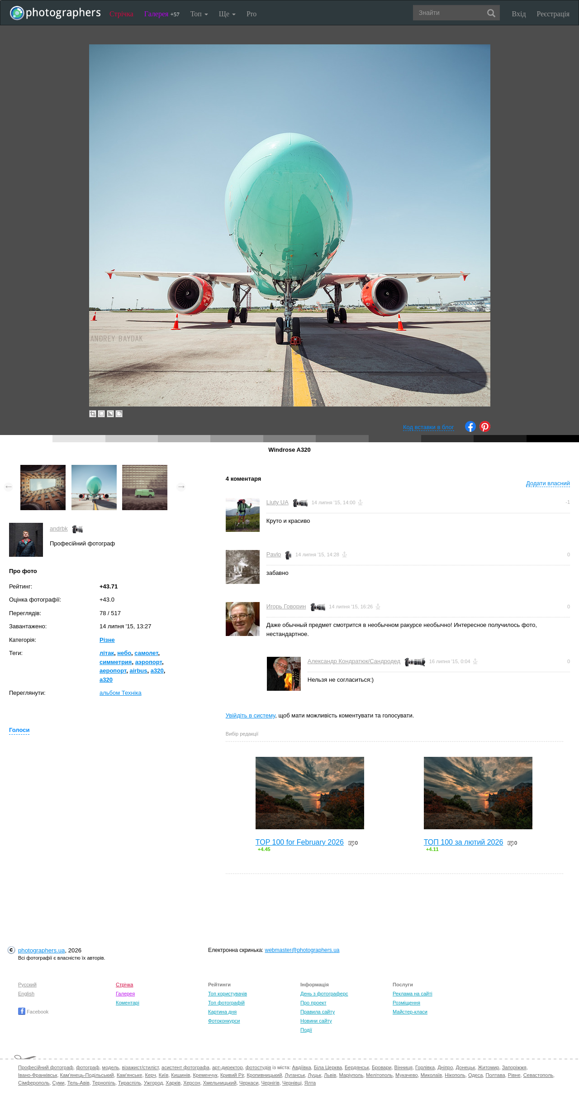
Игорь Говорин (286, 606)
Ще (227, 14)
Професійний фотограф (45, 1067)
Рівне (514, 1075)
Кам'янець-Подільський (87, 1075)
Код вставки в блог (428, 427)
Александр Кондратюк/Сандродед (354, 661)
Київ (163, 1075)
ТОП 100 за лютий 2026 (463, 842)
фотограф (87, 1067)
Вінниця (403, 1067)
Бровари (382, 1067)
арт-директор (227, 1067)
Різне (107, 639)
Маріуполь (351, 1075)
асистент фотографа (185, 1067)
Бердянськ (357, 1067)
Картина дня (222, 1011)
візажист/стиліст (140, 1067)
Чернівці (292, 1082)
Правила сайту (317, 1011)
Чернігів (270, 1082)
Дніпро (445, 1067)
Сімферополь (33, 1082)
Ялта (310, 1082)
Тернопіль (103, 1082)
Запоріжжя (514, 1067)
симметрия (116, 662)
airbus (138, 670)
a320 (157, 670)
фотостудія (258, 1067)
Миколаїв (431, 1075)
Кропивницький (264, 1075)
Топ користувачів (227, 993)
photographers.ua (41, 950)
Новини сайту (316, 1020)
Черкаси (248, 1082)
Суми (58, 1082)
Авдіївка (301, 1067)
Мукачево (406, 1075)
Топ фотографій (226, 1002)
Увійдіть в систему (250, 715)
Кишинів (180, 1075)
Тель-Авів (78, 1082)
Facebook (33, 1011)
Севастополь (538, 1075)
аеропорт (113, 670)
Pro (251, 14)
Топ (199, 14)
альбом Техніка (121, 692)
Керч (150, 1075)
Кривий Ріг (232, 1075)
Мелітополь (379, 1075)
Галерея (162, 14)
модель (110, 1067)
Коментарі (127, 1002)
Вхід (519, 14)
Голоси (19, 730)
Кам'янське (129, 1075)
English (26, 993)
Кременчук (205, 1075)
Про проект (313, 1002)
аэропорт (148, 662)
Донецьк (465, 1067)
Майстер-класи (410, 1011)
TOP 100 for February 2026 (300, 842)
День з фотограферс (324, 993)
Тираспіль (129, 1082)
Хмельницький (220, 1082)
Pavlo (273, 554)
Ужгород (153, 1082)
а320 (106, 679)
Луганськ (295, 1075)
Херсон (191, 1082)
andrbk (59, 528)
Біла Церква (328, 1067)
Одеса (475, 1075)
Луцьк (314, 1075)
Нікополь (455, 1075)
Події (306, 1030)
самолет (146, 653)
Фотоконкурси (224, 1020)
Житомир (488, 1067)
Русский (27, 984)
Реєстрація (553, 14)
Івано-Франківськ (37, 1075)
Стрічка (121, 14)
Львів (330, 1075)
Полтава (495, 1075)
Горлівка (425, 1067)
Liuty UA (277, 502)
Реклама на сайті (412, 993)
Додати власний (548, 483)
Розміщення (406, 1002)
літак (107, 653)
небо (124, 653)
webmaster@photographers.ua (302, 950)
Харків (173, 1082)
